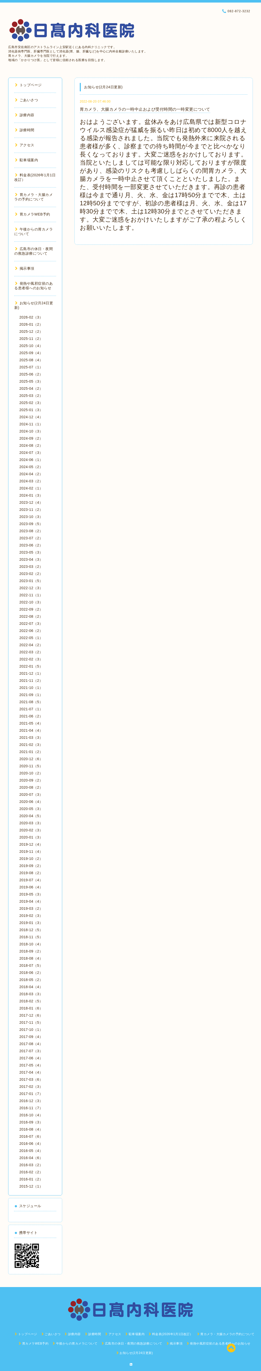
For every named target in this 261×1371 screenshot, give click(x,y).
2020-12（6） (31, 759)
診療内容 (24, 115)
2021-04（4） (31, 730)
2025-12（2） (31, 331)
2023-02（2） (31, 574)
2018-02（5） (31, 1001)
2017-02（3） (31, 1087)
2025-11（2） (31, 339)
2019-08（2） (31, 873)
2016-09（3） (31, 1122)
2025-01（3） (31, 410)
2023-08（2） (31, 531)
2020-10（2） (31, 773)
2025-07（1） (31, 367)
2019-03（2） (31, 908)
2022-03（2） (31, 652)
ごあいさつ (26, 100)
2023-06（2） (31, 545)
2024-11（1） (31, 424)
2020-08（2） (31, 787)
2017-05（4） (31, 1065)
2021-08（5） (31, 702)
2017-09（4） (31, 1037)
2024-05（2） (31, 467)
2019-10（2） (31, 859)
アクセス (24, 145)
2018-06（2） (31, 973)
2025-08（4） (31, 360)
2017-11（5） (31, 1022)
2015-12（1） (31, 1186)
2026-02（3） (31, 317)
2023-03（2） (31, 567)
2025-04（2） (31, 388)
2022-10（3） (31, 602)
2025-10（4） (31, 346)
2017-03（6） (31, 1079)
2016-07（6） (31, 1136)
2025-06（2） (31, 374)
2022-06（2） (31, 631)
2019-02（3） (31, 916)
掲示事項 (24, 268)
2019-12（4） (31, 844)
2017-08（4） (31, 1044)
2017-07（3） (31, 1051)
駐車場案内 (26, 160)
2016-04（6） (31, 1158)
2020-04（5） (31, 816)
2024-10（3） (31, 431)
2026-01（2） (31, 324)
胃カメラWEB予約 (32, 214)
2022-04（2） (31, 645)
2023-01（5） (31, 581)
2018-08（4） (31, 958)
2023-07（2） (31, 538)
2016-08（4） (31, 1129)
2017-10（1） (31, 1030)
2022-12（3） (31, 588)
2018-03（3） (31, 994)
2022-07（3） (31, 624)
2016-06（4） (31, 1144)
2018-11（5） (31, 937)
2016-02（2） (31, 1172)
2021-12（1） (31, 673)
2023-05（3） (31, 552)
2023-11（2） (31, 510)
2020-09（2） (31, 780)
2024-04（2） (31, 474)
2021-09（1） (31, 695)
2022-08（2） (31, 616)
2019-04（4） (31, 901)
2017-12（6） (31, 1015)
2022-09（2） (31, 609)
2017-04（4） (31, 1072)
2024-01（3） (31, 495)
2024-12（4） (31, 417)
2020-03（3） (31, 823)
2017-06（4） (31, 1058)
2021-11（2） (31, 681)
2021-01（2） (31, 752)
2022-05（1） (31, 638)
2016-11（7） (31, 1108)
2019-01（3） (31, 923)
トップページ (28, 85)
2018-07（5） (31, 965)
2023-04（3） (31, 559)
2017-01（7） (31, 1094)
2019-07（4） (31, 880)
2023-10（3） (31, 517)
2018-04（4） (31, 987)
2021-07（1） (31, 709)
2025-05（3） (31, 381)
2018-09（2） (31, 951)
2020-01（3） (31, 837)
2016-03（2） (31, 1165)
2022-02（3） (31, 659)
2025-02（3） (31, 403)
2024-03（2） (31, 481)
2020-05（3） (31, 809)
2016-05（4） (31, 1151)
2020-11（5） (31, 766)
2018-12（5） (31, 930)
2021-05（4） (31, 723)
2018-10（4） (31, 944)
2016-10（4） (31, 1115)
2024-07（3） (31, 453)
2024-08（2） (31, 445)
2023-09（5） (31, 524)
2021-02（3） (31, 745)
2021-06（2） (31, 716)
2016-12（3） (31, 1101)
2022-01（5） (31, 666)
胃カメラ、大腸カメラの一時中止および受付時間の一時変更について (145, 109)
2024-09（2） (31, 438)
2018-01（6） (31, 1008)
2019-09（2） (31, 866)
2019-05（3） (31, 894)
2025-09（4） (31, 353)
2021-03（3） (31, 737)
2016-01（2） (31, 1179)
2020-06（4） (31, 802)
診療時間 (24, 130)
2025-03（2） (31, 396)
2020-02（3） (31, 830)
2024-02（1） (31, 488)
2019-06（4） (31, 887)
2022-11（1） (31, 595)
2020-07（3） (31, 794)
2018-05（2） (31, 980)
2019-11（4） (31, 851)
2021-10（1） (31, 688)
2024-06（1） (31, 460)
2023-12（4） (31, 502)
